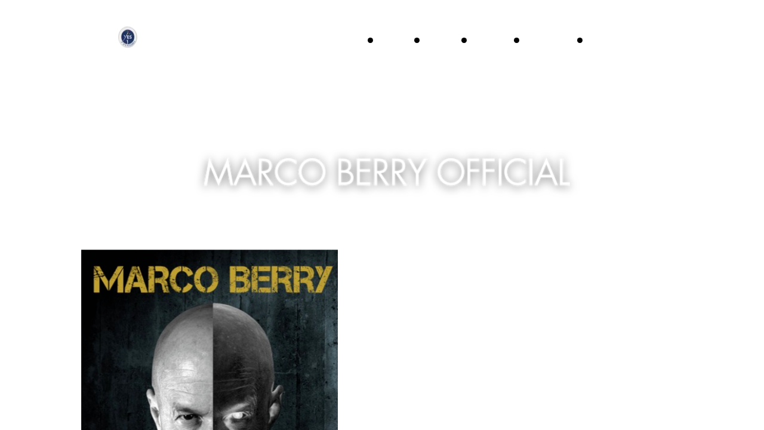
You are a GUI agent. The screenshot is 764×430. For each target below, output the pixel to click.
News (605, 40)
